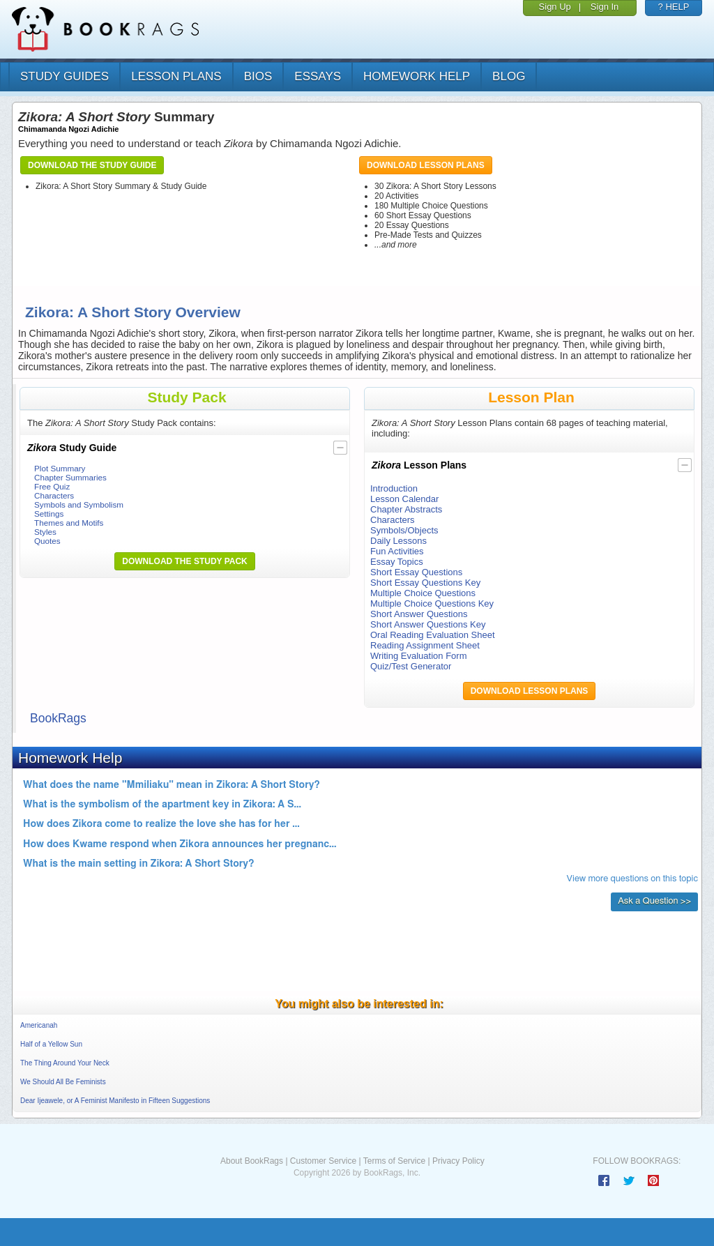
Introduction (394, 488)
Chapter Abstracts (406, 509)
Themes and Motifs (68, 522)
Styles (45, 531)
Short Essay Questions (416, 572)
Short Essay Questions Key (425, 582)
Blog (508, 76)
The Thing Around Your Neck (64, 1063)
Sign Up (555, 6)
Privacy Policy (458, 1161)
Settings (48, 513)
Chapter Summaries (70, 477)
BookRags (58, 718)
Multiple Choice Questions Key (432, 603)
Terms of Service (394, 1161)
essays (317, 76)
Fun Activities (397, 551)
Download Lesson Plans (426, 165)
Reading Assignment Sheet (425, 645)
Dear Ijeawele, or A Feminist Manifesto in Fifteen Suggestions (115, 1100)
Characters (54, 495)
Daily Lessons (398, 540)
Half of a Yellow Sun (51, 1044)
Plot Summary (59, 468)
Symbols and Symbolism (78, 504)
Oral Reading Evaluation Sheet (432, 635)
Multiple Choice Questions (423, 593)
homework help (416, 76)
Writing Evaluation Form (418, 656)
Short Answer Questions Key (427, 624)
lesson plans (176, 76)
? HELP (674, 6)
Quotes (47, 540)
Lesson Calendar (404, 499)
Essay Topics (396, 561)
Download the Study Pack (185, 561)
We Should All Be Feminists (63, 1082)
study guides (64, 76)
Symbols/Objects (404, 530)
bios (258, 76)
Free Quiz (52, 486)
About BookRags (251, 1161)
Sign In (604, 6)
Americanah (38, 1025)
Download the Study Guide (92, 165)
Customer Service (323, 1161)
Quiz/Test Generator (410, 666)
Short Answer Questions (418, 614)
